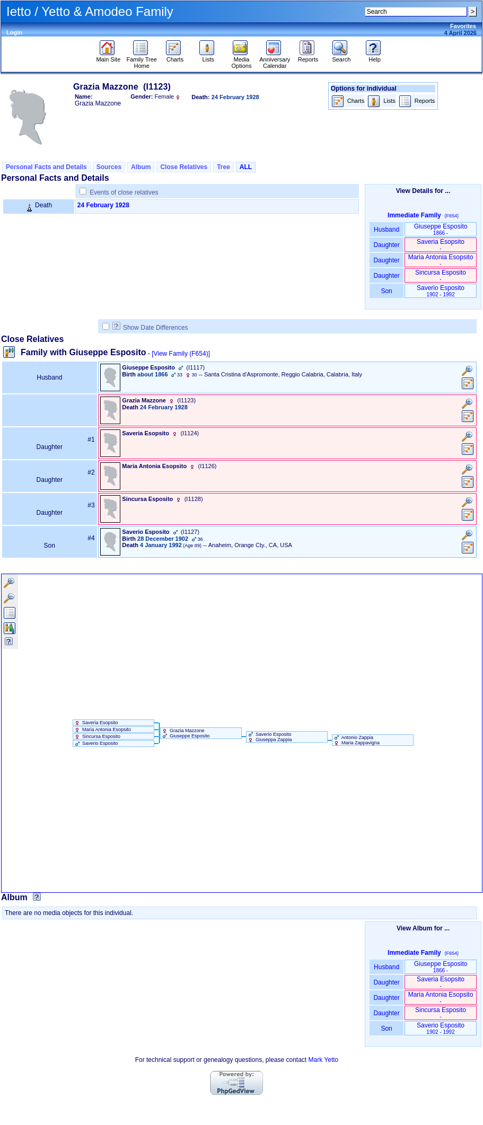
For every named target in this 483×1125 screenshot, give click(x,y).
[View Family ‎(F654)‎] (181, 353)
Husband (386, 229)
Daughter (386, 245)
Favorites (463, 26)
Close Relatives (183, 167)
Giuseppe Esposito (441, 229)
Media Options (242, 60)
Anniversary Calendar (274, 60)
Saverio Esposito (440, 290)
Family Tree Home (141, 60)
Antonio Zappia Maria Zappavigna (356, 740)
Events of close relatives (124, 192)
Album (141, 167)
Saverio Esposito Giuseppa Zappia (269, 737)
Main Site (108, 57)
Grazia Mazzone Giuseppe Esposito (185, 733)
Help (374, 57)
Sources (108, 167)
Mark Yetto (324, 1060)
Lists (208, 57)
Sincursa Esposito (440, 275)
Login (14, 32)
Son (386, 291)
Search (341, 57)
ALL (246, 167)
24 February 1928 (103, 205)
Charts (175, 57)
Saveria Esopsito (440, 244)
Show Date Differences (150, 327)
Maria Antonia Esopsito (440, 260)
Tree (223, 167)
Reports (308, 57)
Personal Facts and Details (46, 167)
